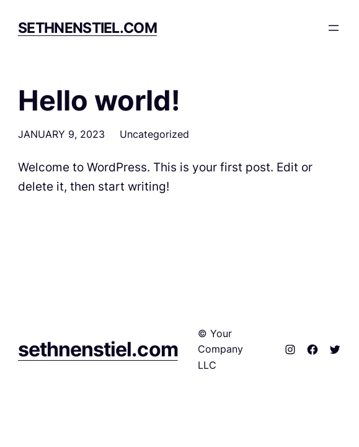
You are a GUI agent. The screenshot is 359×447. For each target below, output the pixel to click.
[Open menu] (333, 27)
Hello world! (99, 100)
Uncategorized (154, 134)
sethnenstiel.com (87, 27)
